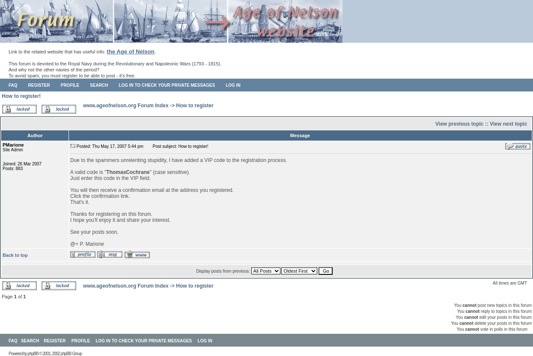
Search (99, 85)
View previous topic (459, 124)
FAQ (13, 85)
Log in (233, 85)
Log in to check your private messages (167, 85)
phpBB (33, 353)
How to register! (21, 96)
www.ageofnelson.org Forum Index (126, 106)
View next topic (508, 124)
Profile (70, 85)
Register (39, 85)
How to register (194, 106)
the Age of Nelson (131, 51)
